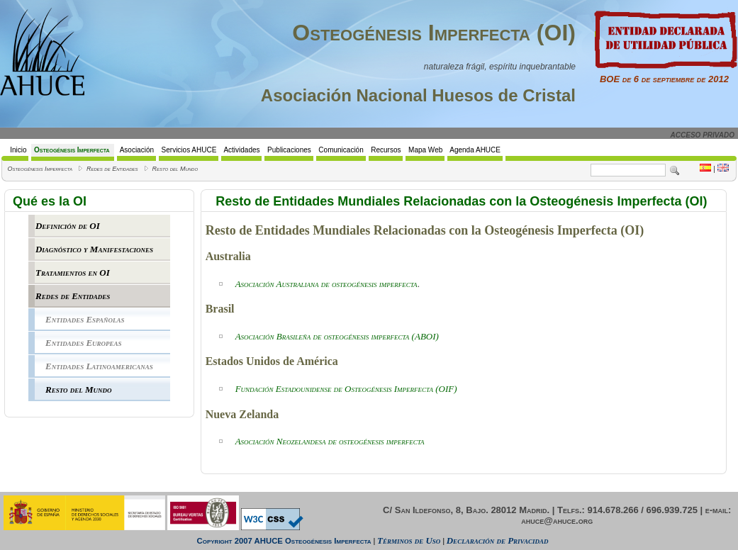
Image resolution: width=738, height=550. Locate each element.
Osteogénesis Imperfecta (39, 168)
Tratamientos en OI (72, 272)
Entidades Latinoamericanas (99, 366)
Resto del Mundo (175, 168)
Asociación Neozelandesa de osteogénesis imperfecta (330, 441)
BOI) (337, 336)
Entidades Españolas (84, 319)
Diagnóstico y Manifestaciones (94, 249)
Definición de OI (67, 225)
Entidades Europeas (83, 342)
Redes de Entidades (112, 168)
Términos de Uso (408, 540)
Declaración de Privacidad (498, 540)
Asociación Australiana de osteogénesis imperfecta (326, 284)
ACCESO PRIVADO (702, 135)
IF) (451, 388)
